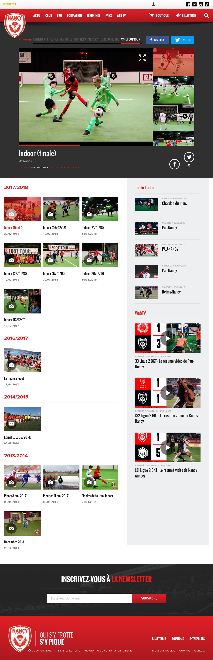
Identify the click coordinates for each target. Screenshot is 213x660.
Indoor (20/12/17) (93, 273)
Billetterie (189, 15)
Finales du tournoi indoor (97, 495)
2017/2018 (56, 168)
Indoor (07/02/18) (54, 227)
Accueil (23, 168)
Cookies (184, 650)
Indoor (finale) (72, 168)
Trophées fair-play (86, 39)
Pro (59, 15)
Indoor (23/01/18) (15, 273)
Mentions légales (163, 650)
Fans (108, 15)
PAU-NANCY (170, 249)
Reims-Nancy (171, 292)
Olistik (127, 650)
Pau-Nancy (169, 227)
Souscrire (149, 598)
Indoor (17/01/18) (54, 273)
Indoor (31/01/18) (93, 227)
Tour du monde (109, 39)
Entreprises (9, 4)
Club (48, 15)
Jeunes (54, 39)
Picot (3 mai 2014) (15, 495)
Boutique (162, 15)
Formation (74, 15)
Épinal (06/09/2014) (17, 437)
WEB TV (120, 15)
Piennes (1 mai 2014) (56, 495)
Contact (199, 650)
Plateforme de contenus (100, 650)
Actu (36, 15)
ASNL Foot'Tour (130, 39)
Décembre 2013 (14, 541)
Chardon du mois (174, 203)
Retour (27, 39)
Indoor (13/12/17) (15, 319)
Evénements (40, 39)
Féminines (93, 15)
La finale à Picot (14, 378)
